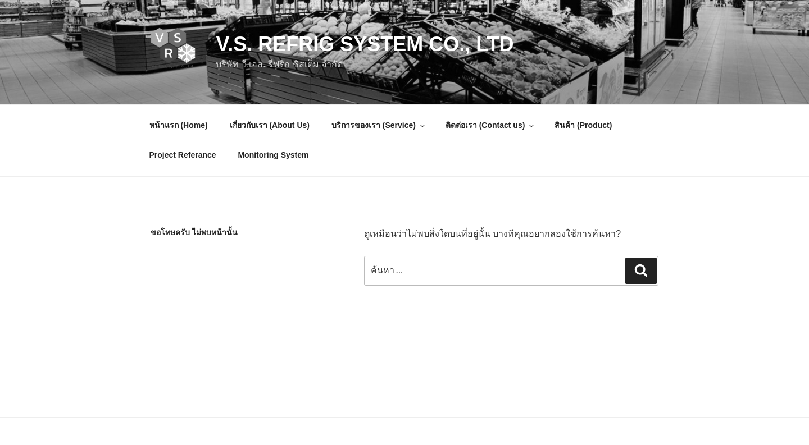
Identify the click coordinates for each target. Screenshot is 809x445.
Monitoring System (273, 154)
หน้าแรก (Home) (178, 125)
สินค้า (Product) (583, 125)
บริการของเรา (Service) (378, 125)
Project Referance (182, 154)
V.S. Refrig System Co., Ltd (364, 44)
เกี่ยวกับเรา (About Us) (270, 125)
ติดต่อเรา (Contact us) (491, 125)
